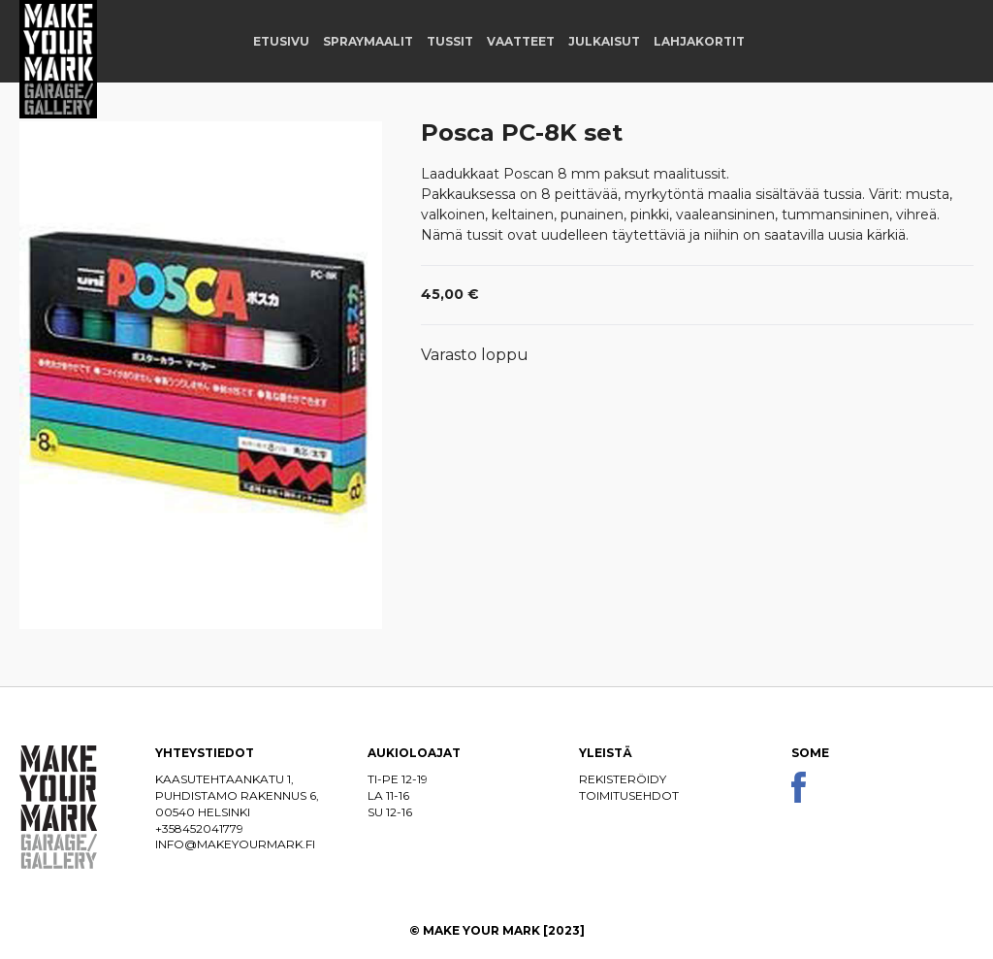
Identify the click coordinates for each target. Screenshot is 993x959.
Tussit (450, 41)
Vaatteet (521, 41)
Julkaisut (604, 41)
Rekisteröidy (622, 779)
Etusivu (281, 41)
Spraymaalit (368, 41)
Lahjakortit (699, 41)
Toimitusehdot (629, 795)
